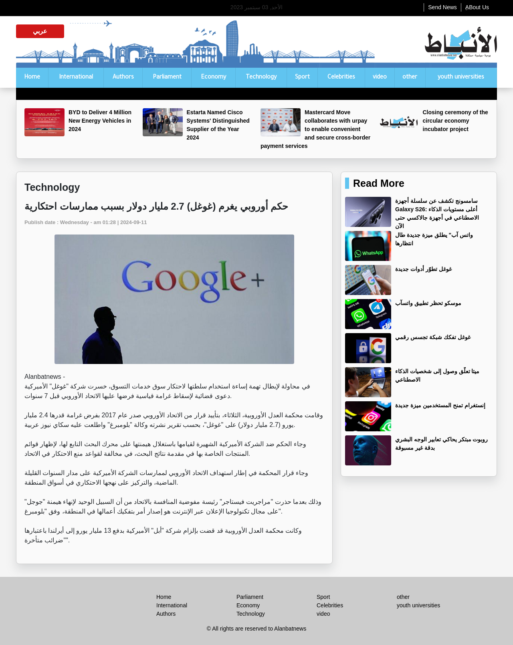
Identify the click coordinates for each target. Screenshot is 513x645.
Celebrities (341, 78)
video (380, 78)
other (409, 78)
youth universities (461, 78)
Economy (213, 78)
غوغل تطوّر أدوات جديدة (423, 269)
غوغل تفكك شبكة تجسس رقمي (433, 337)
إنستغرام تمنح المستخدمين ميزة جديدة (440, 405)
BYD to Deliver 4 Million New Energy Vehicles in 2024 (100, 120)
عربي (40, 31)
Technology (261, 78)
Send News (442, 7)
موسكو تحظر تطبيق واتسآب (428, 303)
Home (32, 78)
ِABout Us (477, 7)
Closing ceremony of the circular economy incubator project (455, 120)
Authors (123, 78)
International (76, 78)
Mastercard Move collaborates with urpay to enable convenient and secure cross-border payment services (315, 129)
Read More (378, 183)
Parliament (167, 78)
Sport (302, 78)
